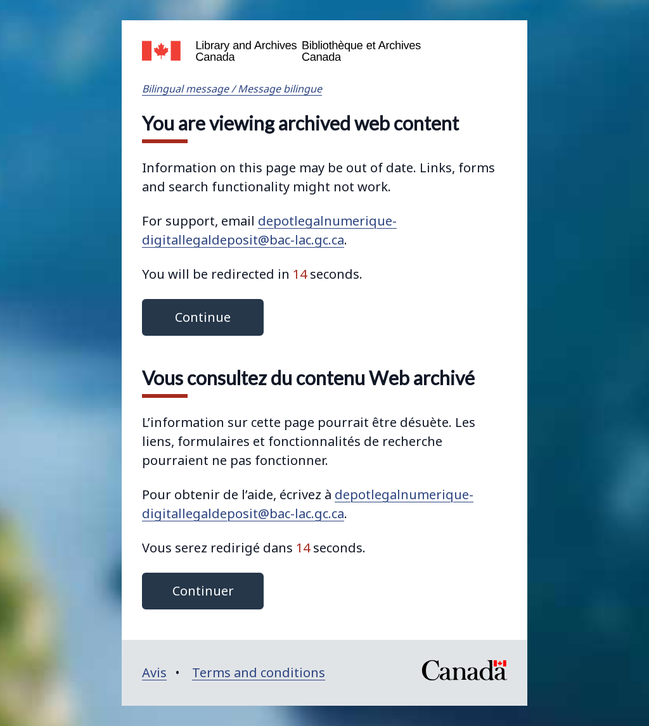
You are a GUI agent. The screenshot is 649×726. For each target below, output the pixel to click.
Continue (203, 317)
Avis (154, 672)
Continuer (203, 590)
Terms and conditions (258, 672)
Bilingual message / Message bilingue (232, 89)
